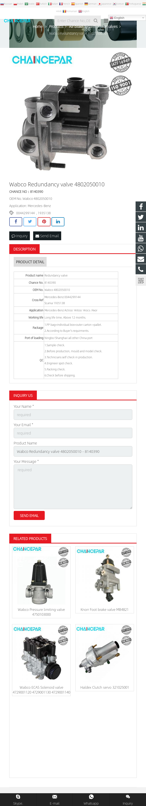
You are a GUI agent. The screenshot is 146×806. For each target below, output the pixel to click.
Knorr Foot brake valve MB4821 (105, 609)
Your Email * (23, 425)
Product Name (25, 443)
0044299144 (25, 213)
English (117, 18)
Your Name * (24, 406)
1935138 (44, 213)
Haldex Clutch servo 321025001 (104, 687)
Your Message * (26, 461)
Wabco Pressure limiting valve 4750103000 (41, 612)
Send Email (47, 236)
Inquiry (20, 236)
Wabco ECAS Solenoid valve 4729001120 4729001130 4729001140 (41, 689)
